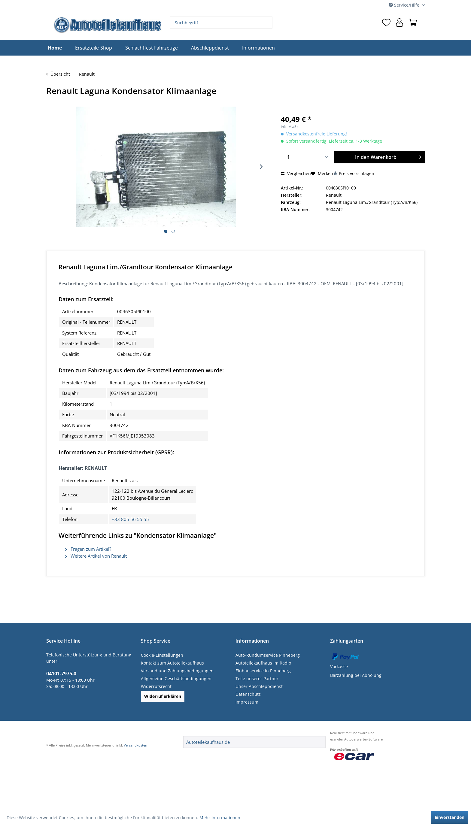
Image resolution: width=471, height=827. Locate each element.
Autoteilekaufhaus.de (208, 742)
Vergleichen (296, 173)
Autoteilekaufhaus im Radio (263, 663)
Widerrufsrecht (156, 686)
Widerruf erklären (162, 696)
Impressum (246, 702)
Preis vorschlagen (356, 173)
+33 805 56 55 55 (130, 519)
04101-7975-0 (61, 673)
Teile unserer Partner (256, 678)
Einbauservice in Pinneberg (263, 671)
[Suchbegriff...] (221, 23)
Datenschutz (248, 694)
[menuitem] (221, 23)
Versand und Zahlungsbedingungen (177, 671)
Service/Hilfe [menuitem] (405, 5)
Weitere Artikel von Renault (96, 556)
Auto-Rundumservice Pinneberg (267, 655)
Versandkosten (135, 745)
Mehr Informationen (219, 817)
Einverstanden (449, 817)
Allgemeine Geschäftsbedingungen (176, 678)
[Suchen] (267, 23)
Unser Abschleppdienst (259, 686)
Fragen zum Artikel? (88, 549)
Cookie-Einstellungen (162, 655)
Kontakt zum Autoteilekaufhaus (172, 663)
